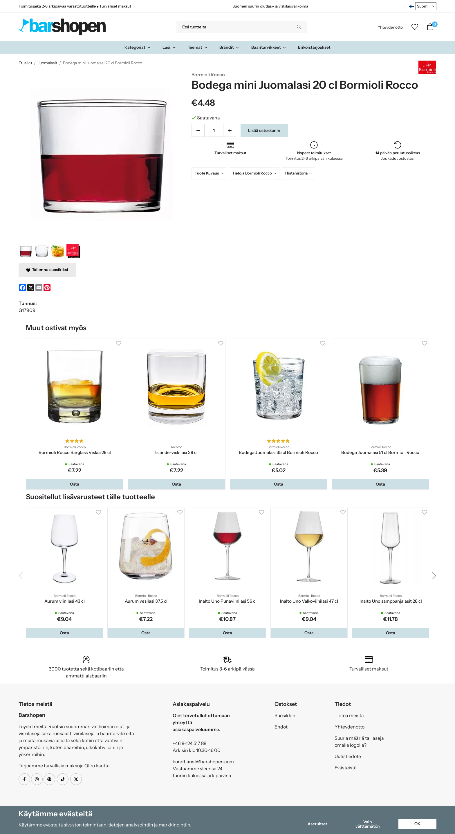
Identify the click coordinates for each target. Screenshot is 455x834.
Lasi (169, 47)
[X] (31, 287)
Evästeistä (346, 768)
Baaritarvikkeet (268, 47)
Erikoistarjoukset (314, 47)
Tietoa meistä (349, 715)
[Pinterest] (47, 287)
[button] (74, 484)
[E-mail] (39, 287)
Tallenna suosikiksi (47, 269)
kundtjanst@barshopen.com (203, 761)
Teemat (198, 47)
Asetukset (317, 823)
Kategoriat (137, 47)
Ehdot (281, 727)
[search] (299, 27)
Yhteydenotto (390, 27)
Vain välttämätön (367, 823)
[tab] (210, 173)
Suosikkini (286, 715)
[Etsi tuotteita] (233, 27)
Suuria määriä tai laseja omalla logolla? (359, 741)
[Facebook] (23, 287)
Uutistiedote (348, 756)
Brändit (229, 47)
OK (417, 823)
